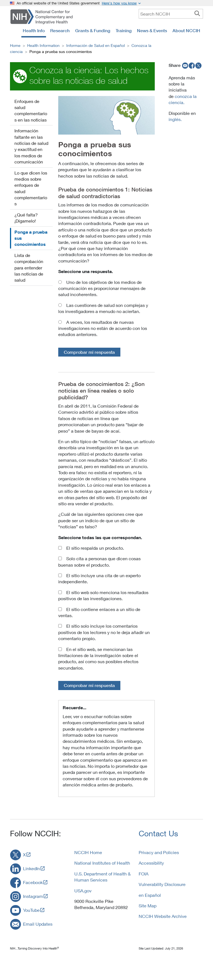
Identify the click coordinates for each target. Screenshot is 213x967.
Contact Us (158, 833)
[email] (185, 65)
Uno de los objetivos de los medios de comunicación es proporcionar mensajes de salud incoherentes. (102, 288)
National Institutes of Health (102, 862)
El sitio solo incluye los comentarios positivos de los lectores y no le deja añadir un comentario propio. (104, 632)
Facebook (33, 882)
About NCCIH (186, 30)
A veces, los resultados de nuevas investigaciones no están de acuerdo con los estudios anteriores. (102, 328)
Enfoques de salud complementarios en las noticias (30, 110)
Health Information (43, 45)
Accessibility (151, 862)
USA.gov (83, 890)
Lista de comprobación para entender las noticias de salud (28, 268)
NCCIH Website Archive (163, 916)
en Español (150, 895)
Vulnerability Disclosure (162, 884)
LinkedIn (31, 868)
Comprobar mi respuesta (89, 352)
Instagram (33, 896)
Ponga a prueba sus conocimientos (30, 238)
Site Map (147, 905)
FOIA (143, 873)
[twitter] (198, 65)
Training (123, 30)
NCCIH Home (88, 852)
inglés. (175, 119)
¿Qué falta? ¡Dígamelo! (26, 217)
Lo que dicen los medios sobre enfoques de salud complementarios (30, 188)
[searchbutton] (197, 13)
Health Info (34, 30)
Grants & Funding (92, 30)
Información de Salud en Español (95, 45)
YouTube (31, 910)
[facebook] (192, 65)
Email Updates (37, 923)
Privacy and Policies (159, 852)
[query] (171, 14)
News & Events (152, 30)
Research (60, 30)
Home (15, 45)
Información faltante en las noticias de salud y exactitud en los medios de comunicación (31, 146)
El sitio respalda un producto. (95, 548)
